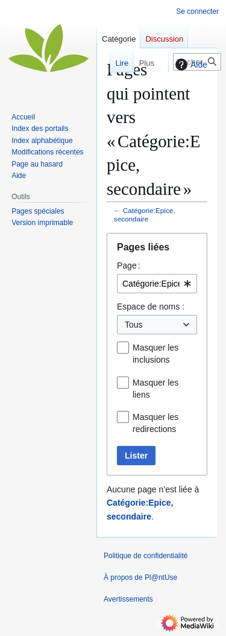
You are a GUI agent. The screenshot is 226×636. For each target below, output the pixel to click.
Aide (189, 65)
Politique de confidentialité (145, 556)
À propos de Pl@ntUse (140, 577)
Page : (128, 265)
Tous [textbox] (134, 324)
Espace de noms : (150, 306)
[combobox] (157, 283)
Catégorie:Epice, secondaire (144, 214)
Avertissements (128, 599)
